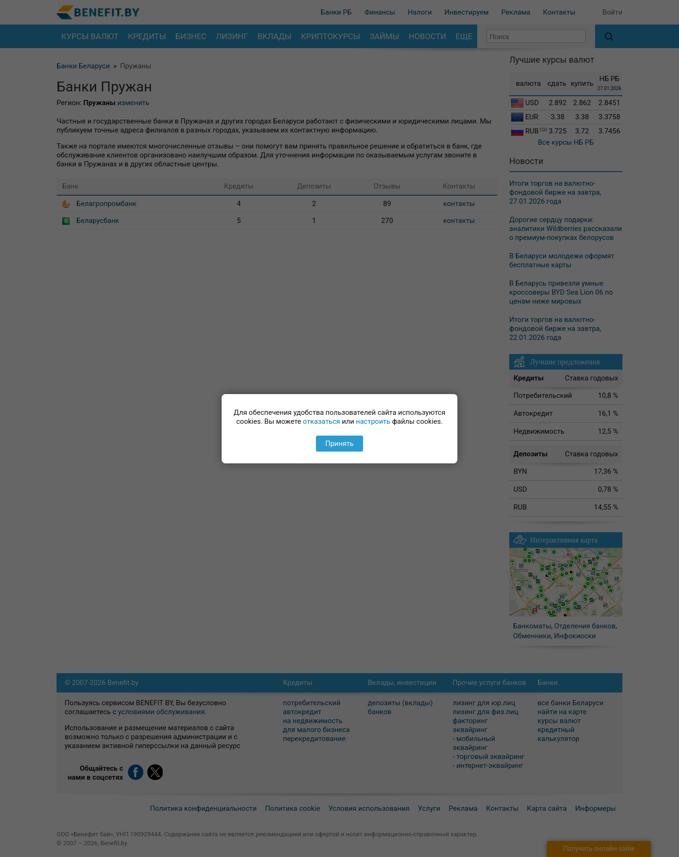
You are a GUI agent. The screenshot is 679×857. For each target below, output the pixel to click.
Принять (339, 443)
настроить (373, 421)
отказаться (321, 421)
